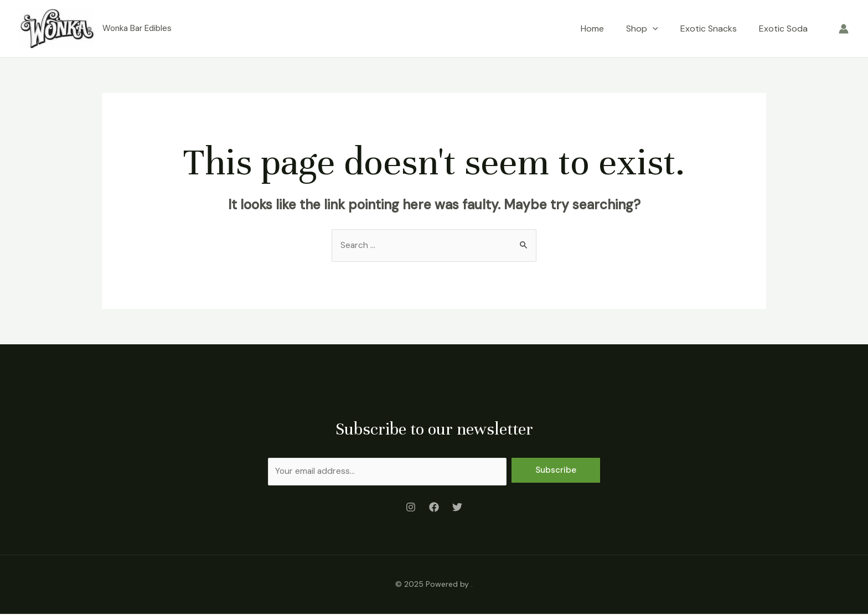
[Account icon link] (844, 29)
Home (592, 28)
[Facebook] (434, 508)
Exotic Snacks (708, 28)
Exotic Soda (783, 28)
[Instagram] (411, 508)
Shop (642, 29)
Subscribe (555, 470)
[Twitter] (457, 508)
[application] (652, 29)
